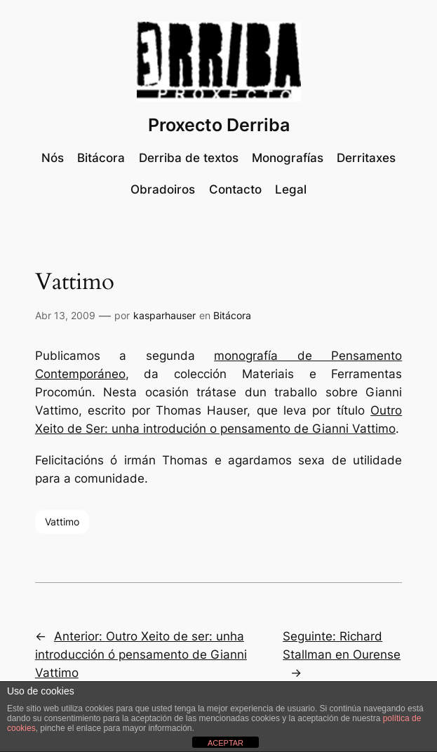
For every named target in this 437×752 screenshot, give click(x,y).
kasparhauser (164, 315)
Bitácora (232, 315)
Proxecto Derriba (219, 124)
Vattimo (62, 522)
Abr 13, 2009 (65, 315)
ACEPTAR (225, 743)
